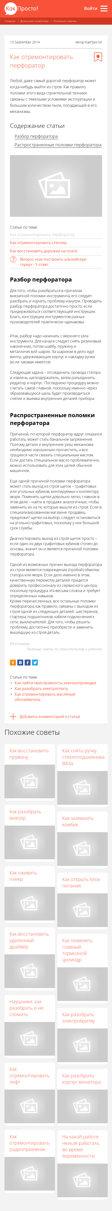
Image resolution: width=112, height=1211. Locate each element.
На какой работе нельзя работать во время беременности (80, 1146)
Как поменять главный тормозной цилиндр (77, 950)
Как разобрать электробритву (78, 1017)
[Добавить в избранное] (98, 56)
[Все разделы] (104, 8)
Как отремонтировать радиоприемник (29, 1142)
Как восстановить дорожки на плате (43, 251)
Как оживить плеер (23, 875)
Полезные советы (64, 21)
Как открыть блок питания (81, 882)
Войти (90, 8)
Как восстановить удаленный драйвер (29, 940)
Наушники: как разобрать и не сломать (26, 1007)
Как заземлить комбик (78, 821)
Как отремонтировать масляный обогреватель (45, 697)
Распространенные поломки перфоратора (58, 145)
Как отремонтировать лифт (29, 1075)
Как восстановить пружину (29, 753)
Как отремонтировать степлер (38, 242)
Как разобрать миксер (25, 814)
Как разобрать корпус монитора (81, 1078)
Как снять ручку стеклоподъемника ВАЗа (83, 757)
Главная (10, 21)
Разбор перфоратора (36, 136)
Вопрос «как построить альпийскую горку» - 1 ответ (53, 262)
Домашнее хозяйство (34, 21)
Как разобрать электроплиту (41, 688)
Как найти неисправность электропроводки (55, 682)
